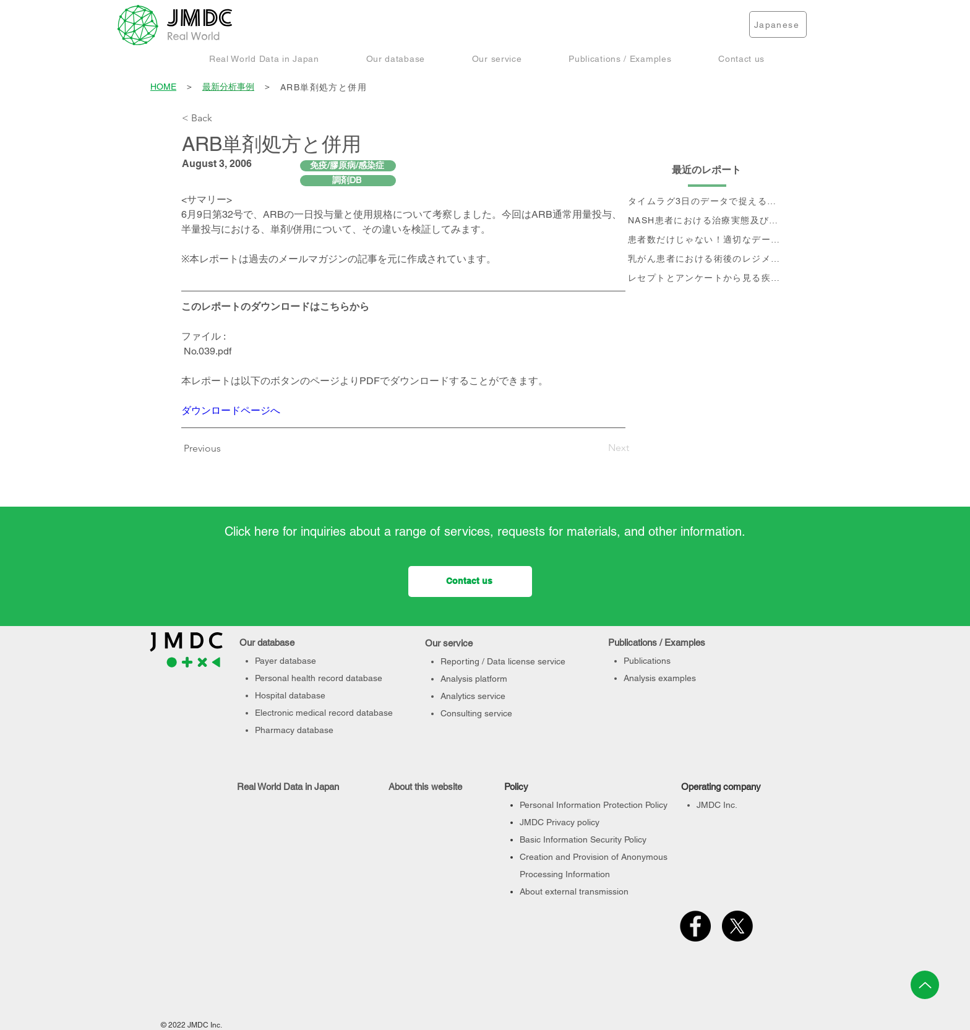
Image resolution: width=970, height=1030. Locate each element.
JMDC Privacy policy (559, 822)
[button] (264, 58)
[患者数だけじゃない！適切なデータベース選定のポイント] (707, 240)
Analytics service (472, 696)
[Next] (598, 448)
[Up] (925, 985)
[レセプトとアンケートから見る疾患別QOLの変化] (707, 278)
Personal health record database (318, 678)
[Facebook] (695, 926)
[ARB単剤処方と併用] (534, 87)
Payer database (285, 661)
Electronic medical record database (324, 713)
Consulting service (476, 713)
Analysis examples (660, 678)
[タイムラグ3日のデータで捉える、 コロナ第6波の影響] (707, 202)
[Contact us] (470, 581)
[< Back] (223, 118)
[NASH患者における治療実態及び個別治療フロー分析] (707, 221)
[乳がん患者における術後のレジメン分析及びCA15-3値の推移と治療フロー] (707, 259)
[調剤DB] (348, 180)
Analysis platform (473, 679)
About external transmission (574, 891)
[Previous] (205, 448)
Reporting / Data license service (502, 661)
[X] (737, 926)
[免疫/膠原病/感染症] (348, 165)
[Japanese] (778, 24)
